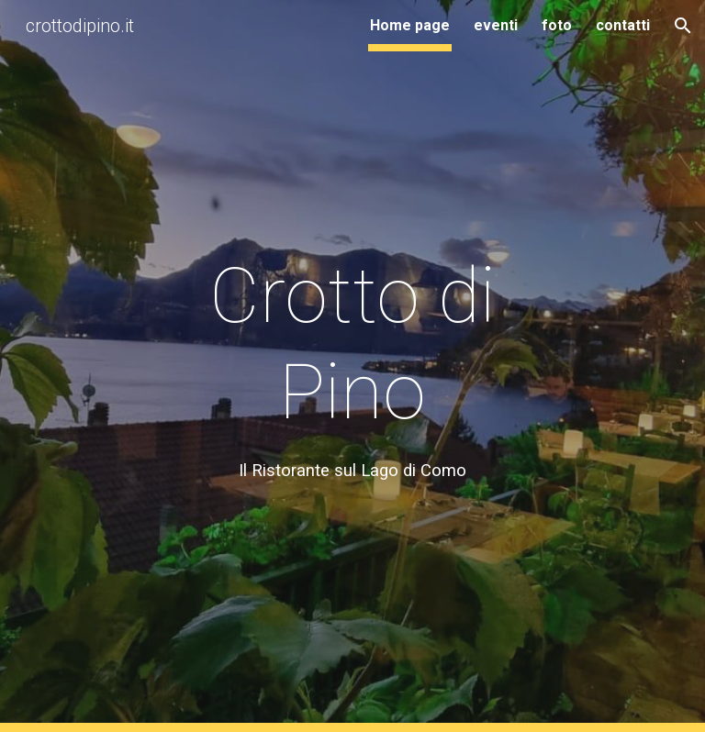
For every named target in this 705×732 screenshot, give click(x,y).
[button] (683, 26)
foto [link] (557, 25)
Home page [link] (410, 25)
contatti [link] (623, 25)
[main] (352, 366)
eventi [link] (496, 25)
